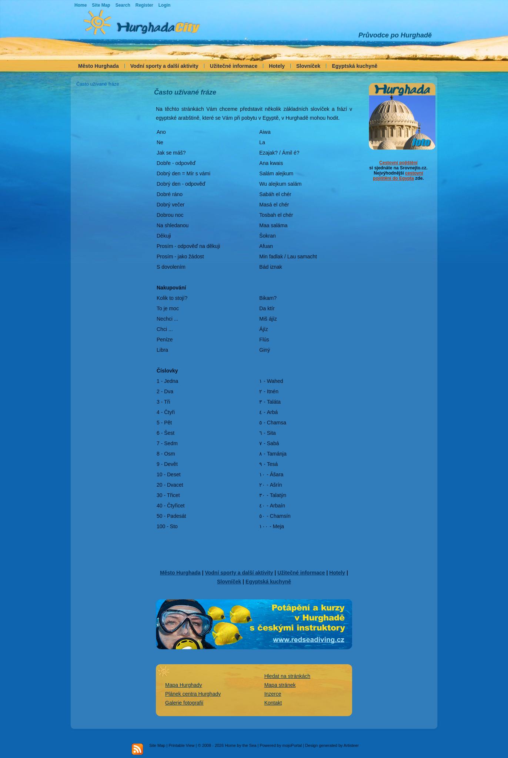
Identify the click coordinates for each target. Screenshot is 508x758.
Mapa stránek (280, 685)
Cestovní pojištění (398, 162)
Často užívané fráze (97, 84)
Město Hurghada (98, 66)
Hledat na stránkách (287, 676)
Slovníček (308, 66)
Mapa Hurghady (183, 685)
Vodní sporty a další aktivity (164, 66)
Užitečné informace (233, 66)
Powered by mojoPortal (281, 745)
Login (164, 5)
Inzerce (272, 694)
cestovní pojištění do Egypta (398, 176)
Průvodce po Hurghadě (395, 35)
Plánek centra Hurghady (193, 694)
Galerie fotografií (184, 703)
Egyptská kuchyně (354, 66)
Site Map (157, 745)
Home (80, 5)
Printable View (181, 745)
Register (144, 5)
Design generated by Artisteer (332, 745)
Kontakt (273, 703)
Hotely (277, 66)
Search (123, 5)
